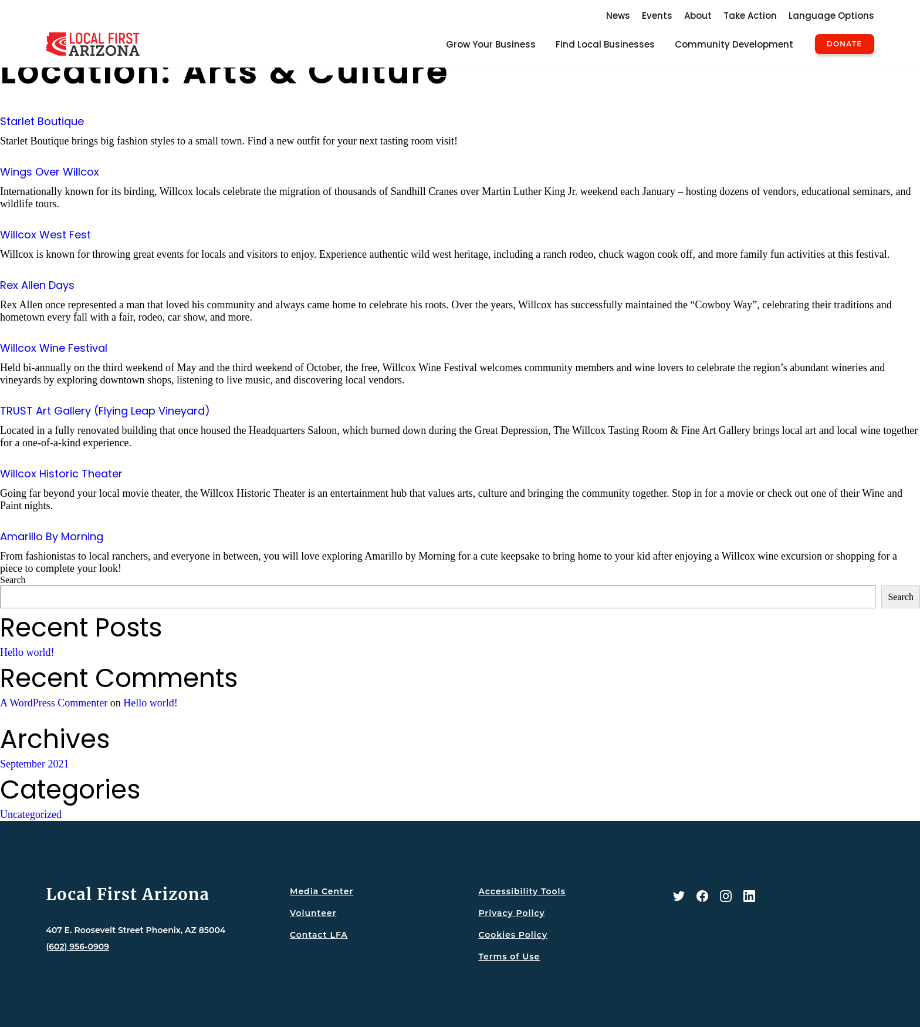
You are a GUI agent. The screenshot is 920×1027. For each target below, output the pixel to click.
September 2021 (34, 764)
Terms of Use (509, 956)
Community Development (734, 44)
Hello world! (27, 652)
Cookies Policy (512, 935)
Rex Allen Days (37, 285)
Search (13, 580)
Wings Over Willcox (49, 171)
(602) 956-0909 (77, 946)
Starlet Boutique (42, 121)
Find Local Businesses (605, 44)
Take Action (750, 15)
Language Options (831, 15)
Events (657, 15)
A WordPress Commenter (53, 703)
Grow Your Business (491, 44)
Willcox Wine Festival (53, 348)
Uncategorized (31, 814)
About (698, 15)
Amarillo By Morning (51, 536)
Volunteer (313, 913)
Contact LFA (319, 935)
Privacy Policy (511, 913)
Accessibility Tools (521, 891)
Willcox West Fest (45, 234)
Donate (845, 44)
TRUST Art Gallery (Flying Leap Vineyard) (105, 410)
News (618, 15)
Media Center (321, 891)
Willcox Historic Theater (61, 473)
